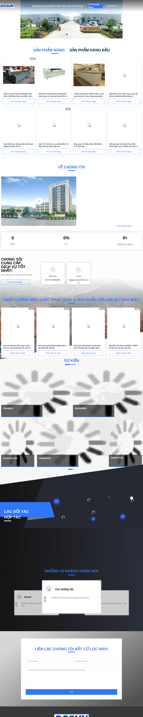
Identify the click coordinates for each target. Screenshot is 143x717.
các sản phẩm (48, 6)
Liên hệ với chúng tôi (75, 6)
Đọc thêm (99, 226)
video (64, 6)
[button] (18, 604)
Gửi (71, 692)
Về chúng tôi (37, 6)
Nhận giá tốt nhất (17, 353)
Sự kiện (58, 6)
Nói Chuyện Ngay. (94, 6)
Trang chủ (27, 6)
